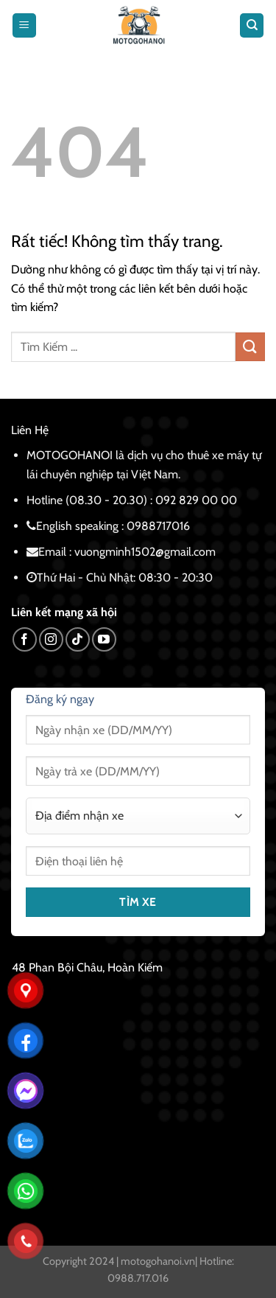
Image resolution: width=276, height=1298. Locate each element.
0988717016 (158, 526)
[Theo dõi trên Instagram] (51, 639)
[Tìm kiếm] (251, 25)
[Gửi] (250, 346)
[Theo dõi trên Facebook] (25, 639)
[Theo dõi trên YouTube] (104, 639)
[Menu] (24, 25)
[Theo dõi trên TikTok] (78, 639)
